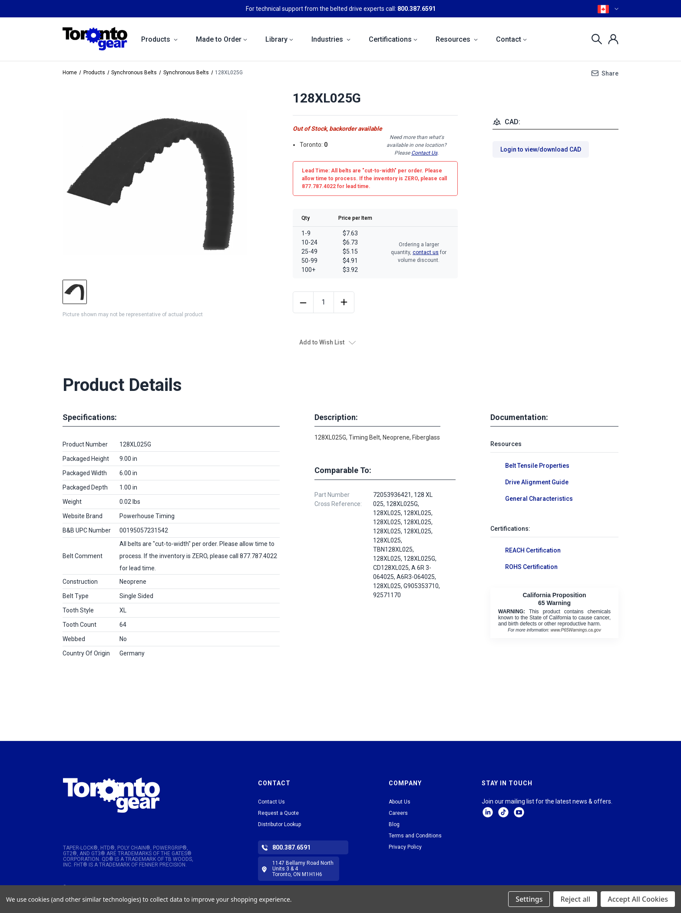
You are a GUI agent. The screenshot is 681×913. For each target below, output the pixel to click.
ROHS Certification (531, 566)
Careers (398, 813)
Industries (330, 39)
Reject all (575, 899)
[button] (137, 795)
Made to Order (221, 39)
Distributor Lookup (279, 824)
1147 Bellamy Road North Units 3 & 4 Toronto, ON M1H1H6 (303, 868)
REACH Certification (533, 550)
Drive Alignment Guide (537, 482)
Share (610, 73)
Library (279, 39)
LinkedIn (488, 812)
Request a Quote (278, 813)
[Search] (594, 39)
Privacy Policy (405, 847)
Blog (394, 824)
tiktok (503, 812)
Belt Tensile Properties (537, 465)
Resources (457, 39)
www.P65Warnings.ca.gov (576, 630)
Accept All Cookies (638, 899)
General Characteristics (539, 498)
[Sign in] (610, 39)
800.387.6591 (416, 8)
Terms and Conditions (415, 836)
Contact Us (424, 153)
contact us (426, 252)
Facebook (519, 812)
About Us (399, 802)
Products (159, 39)
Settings (529, 899)
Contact (511, 39)
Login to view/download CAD (540, 149)
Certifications (393, 39)
